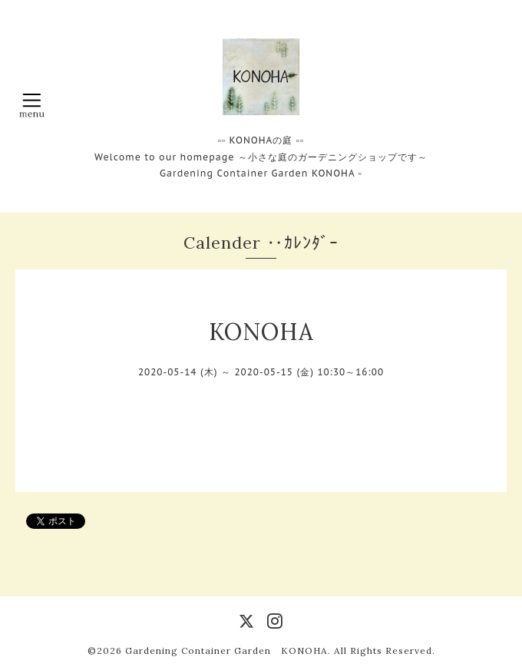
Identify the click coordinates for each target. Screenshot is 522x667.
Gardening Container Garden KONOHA (226, 650)
